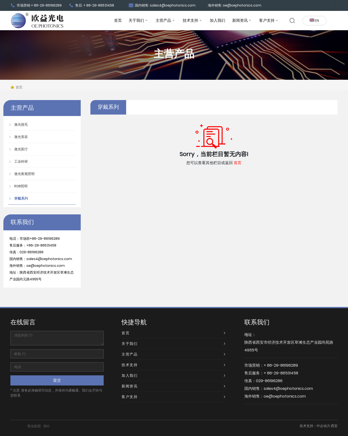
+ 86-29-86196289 (281, 365)
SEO (46, 426)
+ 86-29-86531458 (281, 373)
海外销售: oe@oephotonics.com (234, 5)
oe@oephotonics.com (45, 265)
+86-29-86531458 (41, 245)
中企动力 (323, 425)
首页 (237, 163)
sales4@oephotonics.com (49, 258)
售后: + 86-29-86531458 (91, 5)
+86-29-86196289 (45, 238)
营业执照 (34, 426)
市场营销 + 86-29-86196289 (36, 5)
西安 (334, 425)
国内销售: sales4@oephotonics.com (162, 5)
